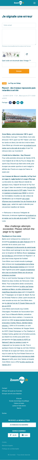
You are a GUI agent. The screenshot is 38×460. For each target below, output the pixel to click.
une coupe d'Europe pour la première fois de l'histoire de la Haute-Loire (19, 201)
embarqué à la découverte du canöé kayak (20, 247)
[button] (34, 3)
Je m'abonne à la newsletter (19, 425)
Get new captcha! (27, 54)
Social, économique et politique (19, 401)
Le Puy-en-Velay (14, 83)
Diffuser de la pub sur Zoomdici (12, 391)
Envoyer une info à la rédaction (12, 393)
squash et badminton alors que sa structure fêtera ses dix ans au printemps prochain (18, 272)
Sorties (4, 413)
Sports (19, 408)
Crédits (4, 442)
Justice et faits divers (19, 406)
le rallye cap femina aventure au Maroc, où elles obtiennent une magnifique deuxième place (17, 289)
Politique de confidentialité (10, 449)
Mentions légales (7, 445)
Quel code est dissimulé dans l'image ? (16, 61)
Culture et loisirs (19, 403)
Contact (4, 388)
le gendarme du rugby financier (19, 242)
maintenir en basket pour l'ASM (15, 193)
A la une (19, 398)
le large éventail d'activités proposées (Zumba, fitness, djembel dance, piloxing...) (17, 323)
